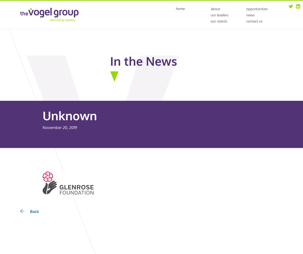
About (215, 9)
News (250, 15)
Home (180, 9)
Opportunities (257, 9)
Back (29, 211)
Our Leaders (219, 15)
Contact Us (254, 21)
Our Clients (219, 21)
